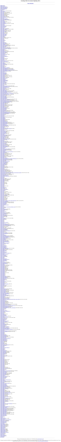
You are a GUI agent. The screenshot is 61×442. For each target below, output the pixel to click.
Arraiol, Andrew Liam (3, 421)
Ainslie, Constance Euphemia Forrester (5, 86)
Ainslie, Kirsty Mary (3, 255)
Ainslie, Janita (2, 210)
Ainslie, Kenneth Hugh (3, 252)
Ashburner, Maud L (2, 429)
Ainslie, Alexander (2, 21)
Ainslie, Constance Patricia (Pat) (4, 87)
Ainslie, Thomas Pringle (3, 374)
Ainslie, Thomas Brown (3, 371)
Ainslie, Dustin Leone (3, 109)
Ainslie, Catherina (2, 62)
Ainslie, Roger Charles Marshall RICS (5, 338)
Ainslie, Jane (2, 205)
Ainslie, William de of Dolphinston (4, 406)
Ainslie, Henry (2, 170)
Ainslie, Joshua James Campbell (4, 243)
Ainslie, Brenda (2, 59)
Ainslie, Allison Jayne (3, 26)
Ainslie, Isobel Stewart (3, 187)
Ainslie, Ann (2, 37)
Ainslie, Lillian (2, 257)
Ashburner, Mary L (2, 428)
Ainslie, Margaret (2, 265)
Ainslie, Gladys (2, 160)
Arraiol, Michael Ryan (3, 422)
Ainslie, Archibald (2, 44)
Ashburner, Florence (3, 425)
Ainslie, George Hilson (3, 149)
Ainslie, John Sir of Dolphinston (4, 224)
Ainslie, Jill (1, 217)
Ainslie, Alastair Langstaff (3, 18)
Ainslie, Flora (2, 140)
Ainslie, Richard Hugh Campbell (4, 328)
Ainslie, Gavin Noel (2, 147)
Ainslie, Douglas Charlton (3, 107)
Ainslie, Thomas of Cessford (4, 368)
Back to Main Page (30, 3)
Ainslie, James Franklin (3, 203)
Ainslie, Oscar (2, 313)
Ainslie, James (2, 191)
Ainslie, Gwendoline (3, 163)
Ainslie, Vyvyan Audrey (3, 381)
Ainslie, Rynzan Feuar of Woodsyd (4, 344)
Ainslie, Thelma (2, 358)
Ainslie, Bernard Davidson (3, 54)
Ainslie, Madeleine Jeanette (3, 263)
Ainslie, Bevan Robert (3, 55)
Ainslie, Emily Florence (3, 130)
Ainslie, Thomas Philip (3, 373)
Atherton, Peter (2, 434)
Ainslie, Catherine (2, 63)
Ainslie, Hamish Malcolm (3, 164)
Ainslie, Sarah (2, 346)
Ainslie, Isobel (2, 181)
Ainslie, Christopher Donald (4, 80)
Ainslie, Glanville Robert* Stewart (4, 161)
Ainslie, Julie (2, 244)
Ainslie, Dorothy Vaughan (3, 104)
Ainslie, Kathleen (2, 249)
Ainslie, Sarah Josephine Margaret (4, 347)
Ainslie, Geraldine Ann (3, 152)
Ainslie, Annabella (2, 40)
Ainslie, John (2, 219)
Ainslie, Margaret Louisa (3, 278)
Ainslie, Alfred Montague (3, 23)
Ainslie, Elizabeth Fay (3, 124)
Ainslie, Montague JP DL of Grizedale (5, 304)
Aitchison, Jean (2, 416)
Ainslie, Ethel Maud (3, 135)
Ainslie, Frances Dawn (3, 143)
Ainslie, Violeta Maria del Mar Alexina (5, 379)
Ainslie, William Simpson (3, 412)
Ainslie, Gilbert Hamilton (3, 159)
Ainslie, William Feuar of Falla (4, 396)
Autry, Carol (2, 437)
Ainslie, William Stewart (3, 413)
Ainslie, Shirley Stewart (3, 350)
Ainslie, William (2, 389)
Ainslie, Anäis (2, 27)
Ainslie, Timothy (2, 375)
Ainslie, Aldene (2, 20)
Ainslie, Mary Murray (3, 292)
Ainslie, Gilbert (2, 153)
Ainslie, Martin (2, 284)
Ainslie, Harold (2, 165)
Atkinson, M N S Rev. (3, 435)
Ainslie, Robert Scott (3, 337)
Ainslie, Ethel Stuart (3, 136)
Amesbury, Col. (2, 417)
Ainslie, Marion (2, 281)
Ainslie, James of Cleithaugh (4, 201)
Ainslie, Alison (2, 24)
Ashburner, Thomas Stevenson (4, 432)
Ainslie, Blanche (2, 58)
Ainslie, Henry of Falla (3, 171)
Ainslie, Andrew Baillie (3, 31)
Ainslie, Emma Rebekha (3, 132)
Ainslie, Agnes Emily (3, 16)
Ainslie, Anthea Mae (3, 42)
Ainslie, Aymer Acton (3, 48)
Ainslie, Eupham (2, 137)
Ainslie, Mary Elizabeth (3, 288)
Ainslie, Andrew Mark (3, 35)
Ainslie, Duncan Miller (3, 108)
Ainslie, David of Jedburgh (3, 91)
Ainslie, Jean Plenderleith (3, 213)
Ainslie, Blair (2, 57)
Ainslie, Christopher (3, 79)
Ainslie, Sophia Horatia (3, 352)
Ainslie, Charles (2, 66)
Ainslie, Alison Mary (3, 25)
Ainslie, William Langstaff (3, 409)
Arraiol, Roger (2, 423)
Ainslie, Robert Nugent (3, 336)
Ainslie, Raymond (2, 325)
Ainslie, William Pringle (3, 410)
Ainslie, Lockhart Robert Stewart (4, 259)
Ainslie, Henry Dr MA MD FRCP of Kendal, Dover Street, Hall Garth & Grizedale (10, 172)
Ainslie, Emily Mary (3, 131)
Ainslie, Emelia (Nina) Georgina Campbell (5, 128)
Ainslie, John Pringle (3, 238)
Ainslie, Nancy (2, 308)
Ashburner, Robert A (3, 431)
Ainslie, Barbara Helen (3, 51)
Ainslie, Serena (2, 348)
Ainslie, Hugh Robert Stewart (4, 175)
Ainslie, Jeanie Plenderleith (3, 215)
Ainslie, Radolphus (2, 323)
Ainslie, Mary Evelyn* (3, 290)
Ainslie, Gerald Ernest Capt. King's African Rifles (6, 151)
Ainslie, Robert (2, 332)
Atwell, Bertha (2, 436)
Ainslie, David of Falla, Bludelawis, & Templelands (6, 93)
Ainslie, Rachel (2, 322)
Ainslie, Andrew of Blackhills (4, 29)
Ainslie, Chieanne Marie (3, 73)
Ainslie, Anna (2, 38)
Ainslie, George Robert (3, 150)
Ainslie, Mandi (2, 264)
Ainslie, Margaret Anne (3, 276)
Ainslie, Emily (2, 129)
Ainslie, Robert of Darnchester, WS (4, 330)
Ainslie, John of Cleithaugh (3, 229)
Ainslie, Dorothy (2, 103)
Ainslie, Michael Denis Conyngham (4, 298)
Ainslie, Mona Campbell (3, 300)
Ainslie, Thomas (2, 359)
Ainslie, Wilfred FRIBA (3, 386)
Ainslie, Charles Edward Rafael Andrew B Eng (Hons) (7, 69)
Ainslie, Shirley (2, 349)
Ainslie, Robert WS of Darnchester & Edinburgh (6, 329)
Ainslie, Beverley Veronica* (4, 56)
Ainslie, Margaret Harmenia (4, 277)
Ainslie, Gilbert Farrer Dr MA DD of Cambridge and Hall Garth (8, 158)
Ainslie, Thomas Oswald (3, 372)
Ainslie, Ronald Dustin (3, 339)
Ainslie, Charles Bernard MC (4, 68)
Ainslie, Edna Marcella (3, 110)
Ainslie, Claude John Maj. (3, 83)
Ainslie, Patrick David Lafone (4, 317)
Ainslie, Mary (2, 286)
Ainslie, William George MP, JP (4, 407)
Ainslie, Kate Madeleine (3, 247)
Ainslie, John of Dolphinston (4, 233)
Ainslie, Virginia (2, 380)
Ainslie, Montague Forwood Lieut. (4, 306)
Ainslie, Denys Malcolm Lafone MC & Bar (5, 101)
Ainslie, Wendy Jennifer (3, 384)
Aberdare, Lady (2, 5)
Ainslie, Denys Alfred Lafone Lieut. (4, 100)
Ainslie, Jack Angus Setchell (4, 189)
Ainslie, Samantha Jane (3, 345)
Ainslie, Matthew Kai (3, 294)
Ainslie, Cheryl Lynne (3, 72)
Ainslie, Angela (2, 36)
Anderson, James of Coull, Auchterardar (5, 419)
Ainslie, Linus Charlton (3, 258)
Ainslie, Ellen (2, 126)
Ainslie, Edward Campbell (3, 111)
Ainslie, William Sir (2, 387)
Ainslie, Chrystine (2, 81)
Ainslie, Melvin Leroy (3, 295)
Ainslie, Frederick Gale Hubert (4, 146)
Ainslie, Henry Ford (2, 173)
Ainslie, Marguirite (2, 279)
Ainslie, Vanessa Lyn (3, 377)
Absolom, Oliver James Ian (3, 7)
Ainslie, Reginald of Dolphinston (4, 326)
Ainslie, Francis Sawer (3, 145)
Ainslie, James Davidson (3, 202)
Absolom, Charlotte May (3, 6)
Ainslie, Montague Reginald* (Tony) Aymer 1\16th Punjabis (7, 307)
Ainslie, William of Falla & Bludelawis (5, 393)
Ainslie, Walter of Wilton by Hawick (5, 383)
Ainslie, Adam (2, 11)
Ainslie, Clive (2, 84)
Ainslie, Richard (2, 327)
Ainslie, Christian (2, 74)
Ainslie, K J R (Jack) (3, 245)
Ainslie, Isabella (2, 179)
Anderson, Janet (2, 420)
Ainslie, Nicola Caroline (3, 310)
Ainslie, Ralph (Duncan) (3, 324)
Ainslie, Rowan (2, 342)
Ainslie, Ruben (2, 343)
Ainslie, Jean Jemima (3, 212)
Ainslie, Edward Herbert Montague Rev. (5, 112)
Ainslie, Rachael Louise (3, 321)
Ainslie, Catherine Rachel (3, 64)
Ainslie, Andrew (2, 28)
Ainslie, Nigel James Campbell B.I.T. (5, 311)
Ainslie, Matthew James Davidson (4, 293)
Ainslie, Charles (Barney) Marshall (4, 67)
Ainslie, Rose (2, 341)
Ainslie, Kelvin (2, 251)
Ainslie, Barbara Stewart (3, 52)
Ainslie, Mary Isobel (3, 291)
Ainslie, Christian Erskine (3, 78)
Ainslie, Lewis (2, 256)
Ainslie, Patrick (2, 316)
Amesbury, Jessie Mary (3, 418)
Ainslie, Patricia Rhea (3, 315)
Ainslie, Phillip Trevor (3, 319)
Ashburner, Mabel (2, 426)
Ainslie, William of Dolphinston (4, 400)
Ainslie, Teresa (2, 356)
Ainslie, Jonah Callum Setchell (4, 241)
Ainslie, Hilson (2, 174)
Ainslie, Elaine (2, 116)
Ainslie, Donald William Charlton (4, 102)
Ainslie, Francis (2, 144)
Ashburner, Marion (2, 427)
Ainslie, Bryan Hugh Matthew (4, 61)
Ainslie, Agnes (2, 12)
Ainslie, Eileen (2, 114)
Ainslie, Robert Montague (3, 335)
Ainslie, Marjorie (2, 283)
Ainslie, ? (1, 10)
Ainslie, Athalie (2, 46)
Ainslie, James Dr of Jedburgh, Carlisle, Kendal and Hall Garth (8, 200)
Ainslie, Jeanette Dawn (3, 214)
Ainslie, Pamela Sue (3, 314)
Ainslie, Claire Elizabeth (3, 82)
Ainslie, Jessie (2, 216)
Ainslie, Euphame (2, 138)
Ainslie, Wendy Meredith (3, 385)
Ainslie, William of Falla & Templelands (5, 392)
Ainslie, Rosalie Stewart (3, 340)
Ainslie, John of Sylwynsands (4, 222)
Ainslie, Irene (2, 178)
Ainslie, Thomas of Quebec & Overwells (5, 370)
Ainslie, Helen (2, 167)
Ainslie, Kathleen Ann (3, 250)
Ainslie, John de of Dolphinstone (4, 236)
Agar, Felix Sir (2, 9)
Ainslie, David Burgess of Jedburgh (4, 94)
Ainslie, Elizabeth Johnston (3, 125)
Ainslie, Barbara (2, 49)
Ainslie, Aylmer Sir (2, 47)
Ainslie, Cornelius (2, 88)
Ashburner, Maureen (3, 430)
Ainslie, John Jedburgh (3, 228)
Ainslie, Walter (2, 382)
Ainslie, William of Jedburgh (4, 388)
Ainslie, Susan (2, 354)
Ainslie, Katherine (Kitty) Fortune (4, 248)
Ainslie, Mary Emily (3, 289)
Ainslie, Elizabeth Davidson (4, 122)
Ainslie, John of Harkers (3, 223)
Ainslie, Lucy (2, 261)
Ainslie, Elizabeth (2, 117)
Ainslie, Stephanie (2, 353)
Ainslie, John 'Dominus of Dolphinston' (5, 230)
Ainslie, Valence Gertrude (3, 376)
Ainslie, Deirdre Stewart (3, 98)
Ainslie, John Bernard (3, 235)
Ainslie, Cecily (2, 65)
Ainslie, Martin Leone (3, 285)
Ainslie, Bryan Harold (3, 60)
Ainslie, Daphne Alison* (3, 90)
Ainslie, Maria (2, 280)
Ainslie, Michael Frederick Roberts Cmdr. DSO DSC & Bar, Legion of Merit (10, 299)
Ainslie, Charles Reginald (3, 71)
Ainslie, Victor (2, 378)
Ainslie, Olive (2, 312)
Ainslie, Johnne (2, 240)
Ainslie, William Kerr (3, 408)
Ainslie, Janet (2, 207)
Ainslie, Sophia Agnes (3, 351)
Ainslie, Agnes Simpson (3, 17)
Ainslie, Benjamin (2, 53)
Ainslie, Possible (2, 320)
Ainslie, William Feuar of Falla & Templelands (6, 403)
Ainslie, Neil (2, 309)
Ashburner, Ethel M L (3, 424)
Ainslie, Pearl (2, 318)
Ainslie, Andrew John (3, 34)
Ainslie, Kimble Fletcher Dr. (3, 254)
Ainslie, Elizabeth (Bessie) (3, 121)
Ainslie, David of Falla (3, 95)
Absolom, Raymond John (3, 8)
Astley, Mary (2, 433)
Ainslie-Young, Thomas (3, 415)
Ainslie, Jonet (2, 242)
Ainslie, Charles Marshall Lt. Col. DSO (5, 70)
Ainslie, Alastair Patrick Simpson (4, 19)
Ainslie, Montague (2, 301)
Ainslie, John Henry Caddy (3, 237)
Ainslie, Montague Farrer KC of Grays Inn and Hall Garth (7, 305)
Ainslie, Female (2, 139)
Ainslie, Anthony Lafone (3, 43)
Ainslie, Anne (2, 41)
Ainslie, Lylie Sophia (3, 262)
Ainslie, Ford (2, 142)
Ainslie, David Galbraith (3, 97)
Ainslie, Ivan (2, 188)
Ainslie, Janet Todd (2, 209)
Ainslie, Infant (2, 177)
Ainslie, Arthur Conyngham (3, 45)
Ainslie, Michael (2, 296)
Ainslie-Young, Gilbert (3, 414)
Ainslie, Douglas (2, 105)
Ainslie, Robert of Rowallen (3, 331)
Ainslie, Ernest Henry (3, 133)
